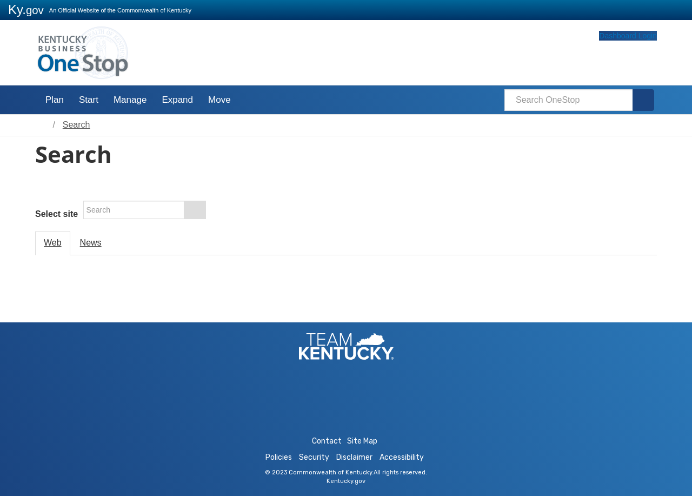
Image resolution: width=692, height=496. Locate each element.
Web (53, 242)
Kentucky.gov (346, 481)
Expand (177, 100)
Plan (54, 100)
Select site (56, 214)
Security (314, 457)
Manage (130, 100)
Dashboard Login (607, 55)
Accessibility (402, 457)
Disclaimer (354, 457)
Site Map (362, 441)
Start (88, 100)
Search (76, 124)
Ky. (26, 9)
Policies (278, 457)
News (91, 242)
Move (219, 100)
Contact (327, 441)
